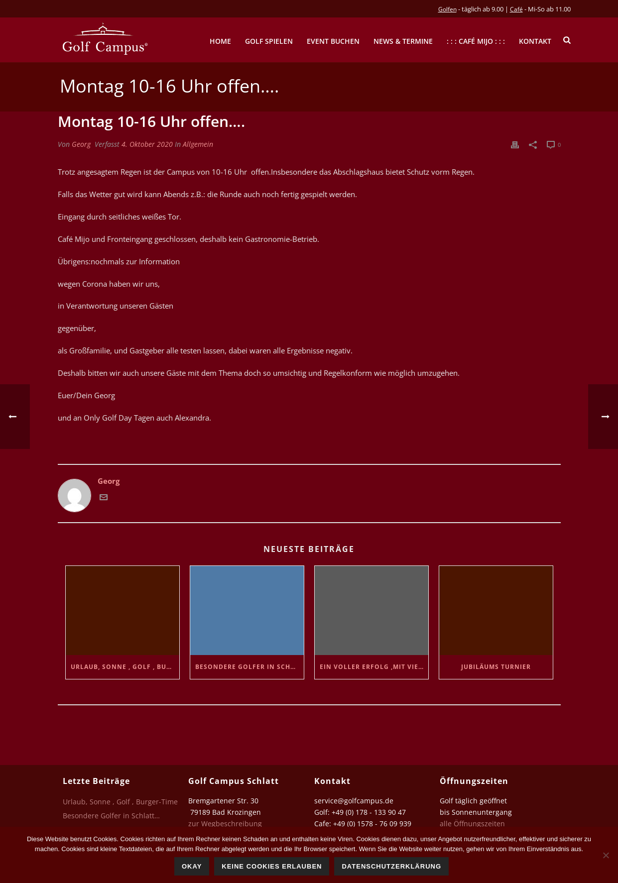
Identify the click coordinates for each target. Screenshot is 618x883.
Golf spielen (269, 41)
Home (220, 41)
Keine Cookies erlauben (272, 866)
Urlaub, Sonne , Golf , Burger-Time (125, 666)
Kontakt (535, 41)
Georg (81, 144)
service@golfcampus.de (353, 800)
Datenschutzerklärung (391, 866)
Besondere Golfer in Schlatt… (249, 666)
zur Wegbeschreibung (226, 823)
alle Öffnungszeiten (472, 823)
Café (516, 9)
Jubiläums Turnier (496, 666)
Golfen (447, 9)
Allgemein (198, 144)
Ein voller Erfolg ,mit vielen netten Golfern (374, 666)
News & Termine (403, 41)
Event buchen (333, 41)
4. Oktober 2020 (147, 144)
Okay (192, 866)
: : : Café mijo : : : (476, 41)
